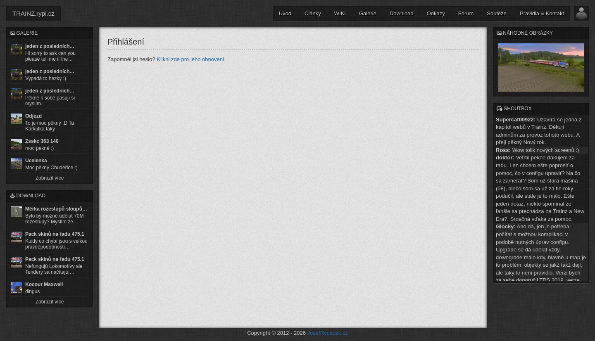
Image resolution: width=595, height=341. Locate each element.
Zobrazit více (50, 177)
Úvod (285, 13)
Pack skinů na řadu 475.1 (54, 234)
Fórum (466, 13)
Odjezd (33, 116)
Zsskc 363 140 (42, 141)
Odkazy (436, 13)
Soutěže (497, 13)
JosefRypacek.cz (327, 333)
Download (402, 13)
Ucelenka (36, 160)
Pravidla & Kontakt (542, 13)
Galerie (367, 13)
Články (313, 13)
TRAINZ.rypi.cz (33, 13)
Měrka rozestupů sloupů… (56, 209)
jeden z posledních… (49, 46)
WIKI (340, 13)
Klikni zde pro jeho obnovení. (191, 59)
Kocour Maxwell (44, 284)
